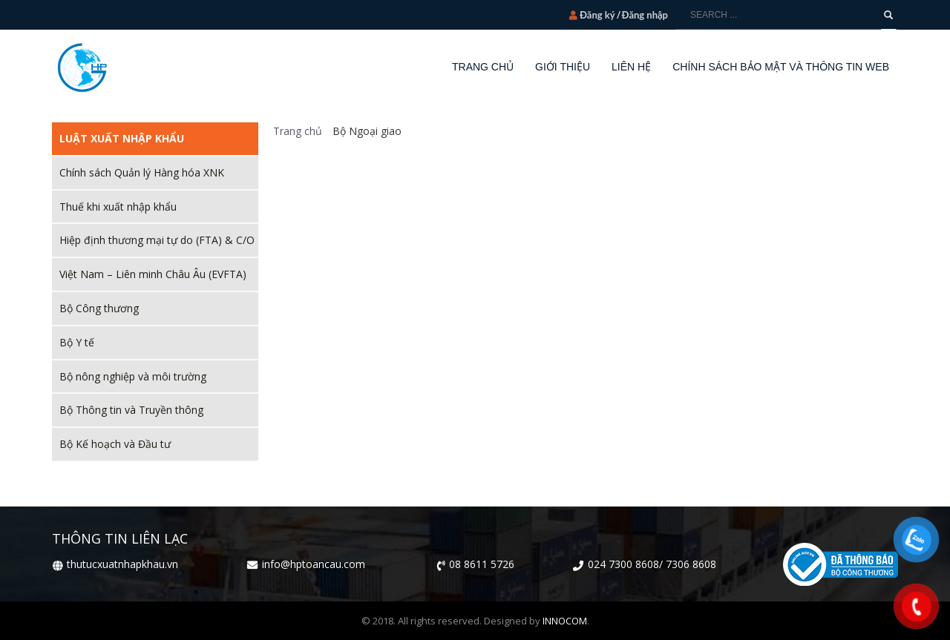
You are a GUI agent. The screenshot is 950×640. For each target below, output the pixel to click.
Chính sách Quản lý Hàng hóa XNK (141, 172)
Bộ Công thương (99, 308)
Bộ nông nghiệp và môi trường (132, 376)
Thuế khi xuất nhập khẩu (118, 206)
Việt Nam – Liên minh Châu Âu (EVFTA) (152, 274)
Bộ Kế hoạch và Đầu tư (115, 444)
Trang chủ (297, 131)
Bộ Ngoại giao (365, 131)
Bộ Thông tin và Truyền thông (131, 410)
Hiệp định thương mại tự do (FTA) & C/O (157, 240)
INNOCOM (565, 620)
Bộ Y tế (76, 342)
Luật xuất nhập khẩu (121, 138)
